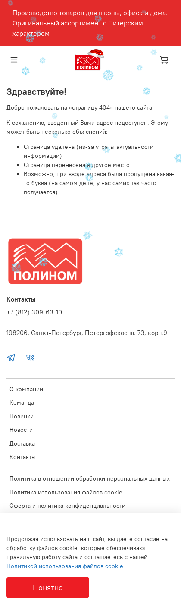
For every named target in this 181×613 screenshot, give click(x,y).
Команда (21, 402)
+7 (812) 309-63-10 (34, 312)
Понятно (48, 587)
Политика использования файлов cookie (65, 492)
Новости (21, 430)
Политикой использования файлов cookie (64, 566)
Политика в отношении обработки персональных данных (89, 478)
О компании (26, 389)
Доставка (22, 443)
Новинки (21, 416)
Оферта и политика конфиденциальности (67, 505)
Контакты (22, 457)
